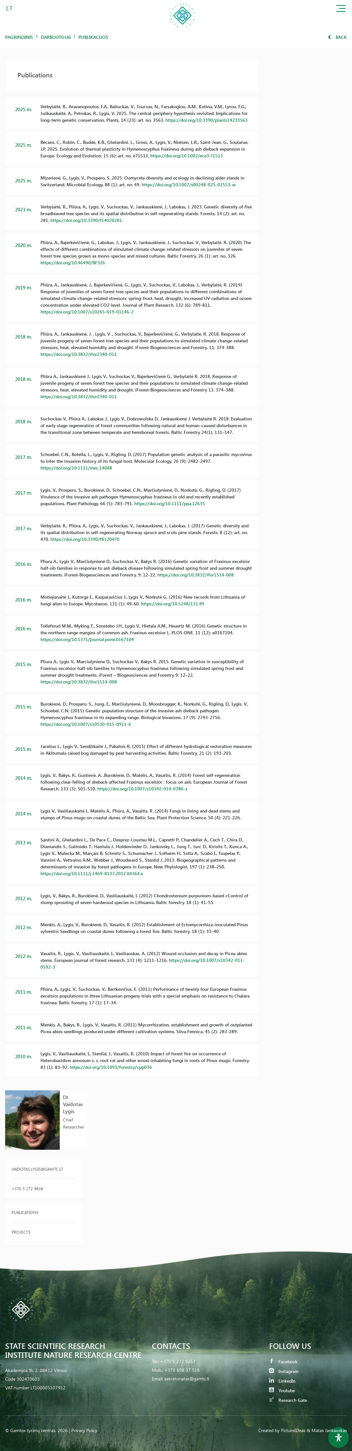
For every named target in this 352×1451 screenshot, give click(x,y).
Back (337, 37)
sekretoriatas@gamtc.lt (186, 1379)
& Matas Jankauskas (327, 1430)
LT (9, 8)
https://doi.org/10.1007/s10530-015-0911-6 (85, 724)
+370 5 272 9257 (178, 1361)
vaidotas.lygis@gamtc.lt (37, 1169)
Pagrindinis (19, 37)
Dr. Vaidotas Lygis (73, 1104)
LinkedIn (282, 1381)
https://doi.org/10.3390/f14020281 (86, 220)
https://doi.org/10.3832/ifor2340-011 (78, 354)
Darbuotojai (56, 37)
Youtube (282, 1390)
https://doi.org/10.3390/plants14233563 (206, 120)
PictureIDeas (293, 1430)
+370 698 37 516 (182, 1370)
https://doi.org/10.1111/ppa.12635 (169, 503)
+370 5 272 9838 (27, 1188)
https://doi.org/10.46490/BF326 (72, 262)
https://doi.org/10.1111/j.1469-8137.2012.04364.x (91, 873)
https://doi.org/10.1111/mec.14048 (76, 468)
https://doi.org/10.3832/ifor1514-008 (195, 575)
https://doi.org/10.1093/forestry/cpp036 (111, 1067)
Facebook (283, 1362)
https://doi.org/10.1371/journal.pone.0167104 (87, 639)
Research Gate (288, 1400)
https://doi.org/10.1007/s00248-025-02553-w (189, 184)
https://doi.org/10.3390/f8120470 (84, 539)
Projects (21, 1232)
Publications (25, 1212)
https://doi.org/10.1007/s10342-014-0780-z (142, 789)
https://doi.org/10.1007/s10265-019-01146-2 (87, 312)
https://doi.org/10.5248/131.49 (172, 604)
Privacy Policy (84, 1430)
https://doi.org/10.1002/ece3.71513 (186, 156)
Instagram (283, 1371)
